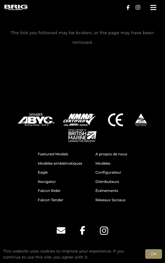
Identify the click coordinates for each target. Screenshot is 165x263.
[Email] (61, 230)
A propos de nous (111, 154)
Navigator (47, 182)
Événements (106, 191)
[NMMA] (79, 119)
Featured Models (53, 154)
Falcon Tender (50, 200)
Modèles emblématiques (60, 163)
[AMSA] (140, 119)
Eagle (43, 172)
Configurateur (108, 172)
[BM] (82, 135)
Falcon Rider (49, 191)
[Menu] (153, 7)
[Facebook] (128, 7)
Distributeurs (107, 182)
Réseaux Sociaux (110, 200)
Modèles (102, 163)
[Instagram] (137, 7)
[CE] (115, 119)
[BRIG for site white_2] (15, 7)
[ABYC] (36, 119)
